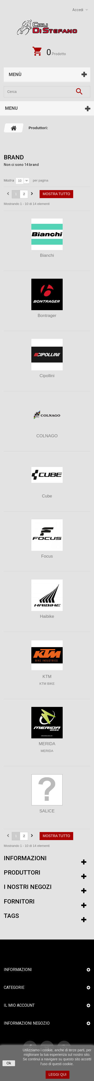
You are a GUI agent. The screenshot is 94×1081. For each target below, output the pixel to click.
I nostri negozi (28, 886)
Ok (9, 1063)
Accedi (77, 10)
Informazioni (25, 858)
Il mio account (19, 1005)
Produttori (22, 872)
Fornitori (19, 901)
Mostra (9, 180)
